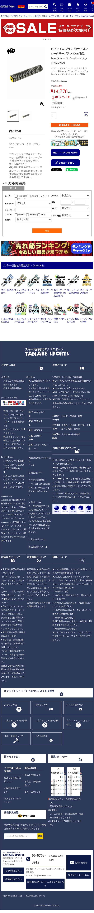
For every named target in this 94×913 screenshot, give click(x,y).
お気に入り (77, 7)
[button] (3, 28)
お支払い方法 (10, 705)
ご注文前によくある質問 (15, 720)
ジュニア (21, 198)
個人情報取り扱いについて (35, 896)
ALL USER (23, 196)
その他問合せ (41, 736)
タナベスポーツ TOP (9, 16)
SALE (43, 214)
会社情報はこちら (13, 871)
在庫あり (21, 214)
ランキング (69, 6)
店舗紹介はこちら (13, 879)
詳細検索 (54, 7)
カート (92, 6)
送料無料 (33, 214)
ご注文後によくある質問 (46, 720)
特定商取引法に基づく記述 (12, 896)
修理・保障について (13, 736)
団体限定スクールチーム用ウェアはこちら (45, 884)
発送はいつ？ (41, 705)
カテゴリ (61, 7)
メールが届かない (74, 705)
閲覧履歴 (86, 7)
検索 (45, 6)
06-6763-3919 (39, 858)
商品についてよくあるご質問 (77, 722)
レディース (45, 196)
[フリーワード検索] (33, 210)
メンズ (34, 196)
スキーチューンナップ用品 (29, 16)
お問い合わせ (81, 863)
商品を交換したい (33, 775)
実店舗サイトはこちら (78, 875)
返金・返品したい (33, 792)
